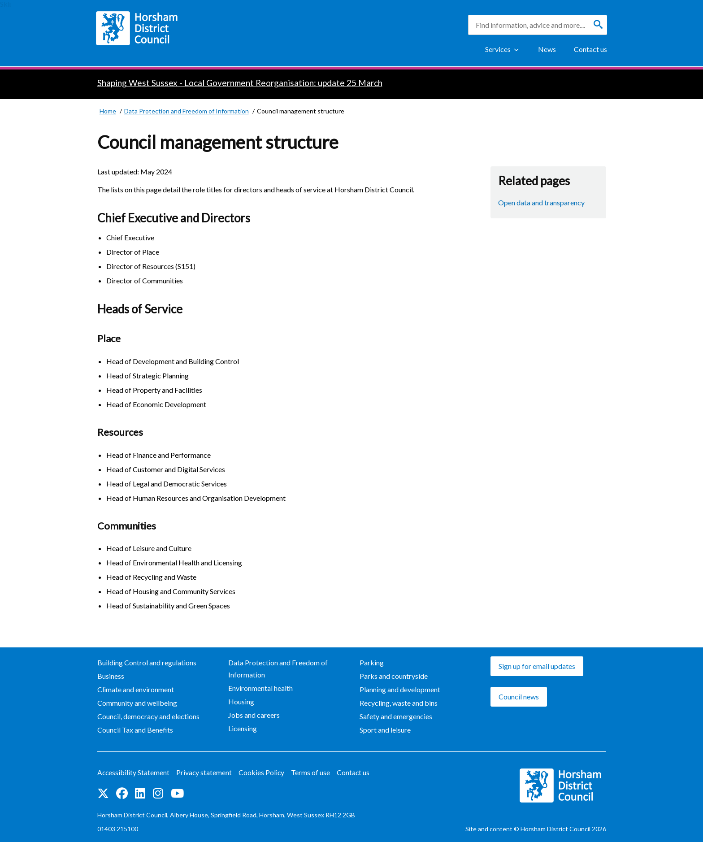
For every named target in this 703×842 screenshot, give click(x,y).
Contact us (590, 49)
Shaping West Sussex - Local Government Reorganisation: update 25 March (239, 83)
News (547, 49)
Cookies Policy (263, 772)
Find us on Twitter (103, 793)
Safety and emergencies (396, 716)
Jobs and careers (254, 715)
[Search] (598, 25)
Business (110, 676)
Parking (372, 662)
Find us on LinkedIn (140, 793)
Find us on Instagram (158, 793)
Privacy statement (205, 772)
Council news (519, 696)
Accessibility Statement (133, 772)
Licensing (242, 728)
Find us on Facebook (122, 793)
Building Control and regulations (146, 662)
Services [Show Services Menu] (498, 49)
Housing (241, 701)
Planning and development (400, 689)
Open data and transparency (541, 202)
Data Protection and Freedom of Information (278, 668)
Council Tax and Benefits (135, 729)
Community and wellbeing (137, 703)
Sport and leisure (385, 729)
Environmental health (260, 688)
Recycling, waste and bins (399, 703)
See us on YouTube (177, 793)
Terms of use (312, 772)
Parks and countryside (394, 676)
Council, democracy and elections (148, 716)
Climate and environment (135, 689)
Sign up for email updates (537, 666)
